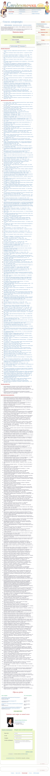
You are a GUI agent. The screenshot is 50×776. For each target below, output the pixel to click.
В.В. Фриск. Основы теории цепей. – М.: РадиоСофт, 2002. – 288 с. (15, 241)
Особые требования (8, 740)
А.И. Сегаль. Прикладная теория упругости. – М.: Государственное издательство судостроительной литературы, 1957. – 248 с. (18, 318)
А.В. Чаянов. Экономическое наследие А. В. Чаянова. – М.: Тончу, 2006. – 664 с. (18, 54)
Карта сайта (11, 13)
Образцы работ (22, 9)
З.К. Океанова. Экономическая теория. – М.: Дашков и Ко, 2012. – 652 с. (16, 197)
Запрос (5, 39)
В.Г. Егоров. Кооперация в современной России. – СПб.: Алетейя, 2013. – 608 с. (18, 70)
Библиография (14, 46)
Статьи (20, 13)
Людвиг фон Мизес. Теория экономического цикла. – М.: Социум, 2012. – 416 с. (18, 160)
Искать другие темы (18, 711)
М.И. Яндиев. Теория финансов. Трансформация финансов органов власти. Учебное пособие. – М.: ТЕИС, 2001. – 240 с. (17, 127)
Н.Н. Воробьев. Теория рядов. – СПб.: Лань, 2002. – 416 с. (14, 242)
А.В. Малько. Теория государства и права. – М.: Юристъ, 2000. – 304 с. (16, 252)
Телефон (6, 738)
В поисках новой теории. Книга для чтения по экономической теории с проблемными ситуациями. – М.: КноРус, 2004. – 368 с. (16, 162)
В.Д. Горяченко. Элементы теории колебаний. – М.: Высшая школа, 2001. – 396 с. (18, 261)
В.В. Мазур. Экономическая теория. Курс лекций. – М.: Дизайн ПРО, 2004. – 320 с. (18, 194)
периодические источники (17, 25)
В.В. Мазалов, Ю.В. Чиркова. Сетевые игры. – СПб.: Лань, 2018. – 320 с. (17, 89)
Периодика (22, 46)
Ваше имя (6, 733)
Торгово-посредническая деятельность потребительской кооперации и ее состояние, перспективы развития (11, 708)
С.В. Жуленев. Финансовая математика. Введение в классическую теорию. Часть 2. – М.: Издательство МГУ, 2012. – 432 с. (18, 214)
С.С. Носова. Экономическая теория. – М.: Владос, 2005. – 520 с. (15, 238)
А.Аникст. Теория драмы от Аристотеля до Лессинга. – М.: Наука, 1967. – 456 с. (18, 308)
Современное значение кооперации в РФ (8, 701)
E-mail (5, 735)
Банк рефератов (35, 11)
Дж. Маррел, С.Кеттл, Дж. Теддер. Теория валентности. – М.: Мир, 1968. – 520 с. (18, 307)
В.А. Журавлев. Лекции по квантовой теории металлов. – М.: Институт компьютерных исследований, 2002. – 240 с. (16, 282)
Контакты (10, 9)
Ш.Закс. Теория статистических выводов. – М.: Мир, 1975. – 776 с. (15, 295)
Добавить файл (29, 751)
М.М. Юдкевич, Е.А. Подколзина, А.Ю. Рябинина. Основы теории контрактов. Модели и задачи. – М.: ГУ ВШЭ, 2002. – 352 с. (17, 114)
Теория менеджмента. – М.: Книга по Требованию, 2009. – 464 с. (15, 227)
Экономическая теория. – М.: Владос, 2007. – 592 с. (13, 163)
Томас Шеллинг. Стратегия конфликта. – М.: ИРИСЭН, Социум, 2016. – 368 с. (17, 79)
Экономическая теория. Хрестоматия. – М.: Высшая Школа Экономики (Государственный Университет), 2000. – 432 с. (16, 112)
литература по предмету (27, 25)
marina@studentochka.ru (10, 758)
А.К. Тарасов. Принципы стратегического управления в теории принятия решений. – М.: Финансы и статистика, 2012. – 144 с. (18, 167)
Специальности (22, 11)
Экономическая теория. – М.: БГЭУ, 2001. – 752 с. (12, 144)
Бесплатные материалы (36, 9)
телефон (26, 753)
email (22, 753)
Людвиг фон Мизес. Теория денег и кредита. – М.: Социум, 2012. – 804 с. (17, 159)
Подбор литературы (36, 13)
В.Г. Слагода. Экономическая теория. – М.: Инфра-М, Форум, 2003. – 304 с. (17, 170)
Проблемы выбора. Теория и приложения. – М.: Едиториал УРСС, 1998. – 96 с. (18, 268)
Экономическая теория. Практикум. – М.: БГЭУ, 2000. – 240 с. (15, 110)
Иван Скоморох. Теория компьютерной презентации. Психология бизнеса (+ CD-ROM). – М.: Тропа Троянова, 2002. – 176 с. (18, 135)
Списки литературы (13, 21)
